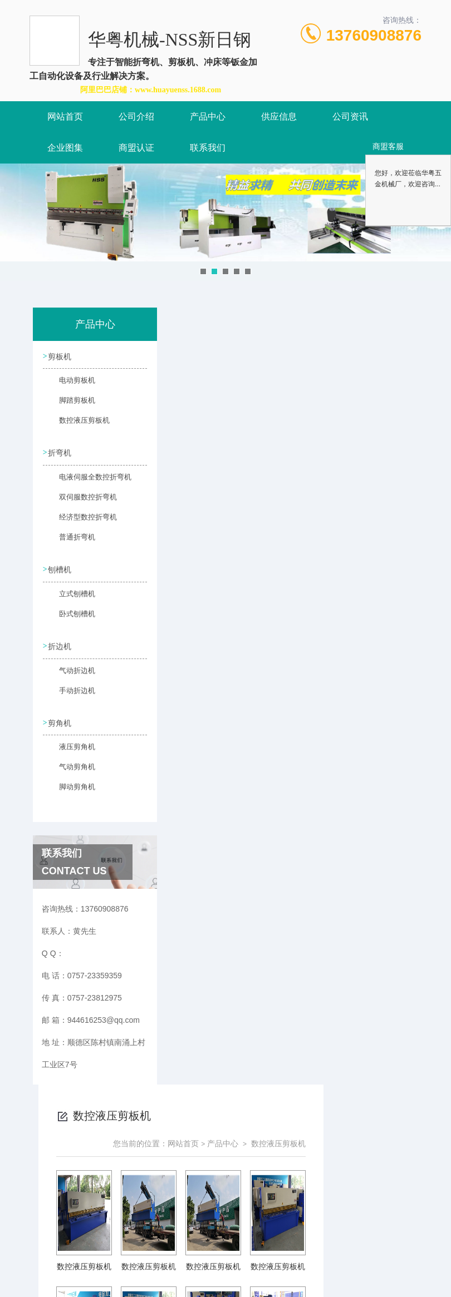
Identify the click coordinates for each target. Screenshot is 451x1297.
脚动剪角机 (71, 795)
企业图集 (65, 147)
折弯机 (61, 453)
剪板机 (61, 356)
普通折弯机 (71, 543)
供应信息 (279, 116)
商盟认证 (136, 147)
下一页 (311, 760)
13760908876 (373, 35)
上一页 (246, 760)
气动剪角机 (71, 775)
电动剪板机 (71, 385)
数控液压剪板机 (78, 425)
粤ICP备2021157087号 (319, 1261)
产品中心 (208, 116)
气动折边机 (71, 677)
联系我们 (208, 147)
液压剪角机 (71, 755)
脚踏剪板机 (71, 405)
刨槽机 (61, 571)
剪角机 (61, 725)
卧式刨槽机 (71, 620)
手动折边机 (71, 697)
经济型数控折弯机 (80, 523)
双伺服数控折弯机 (80, 503)
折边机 (61, 648)
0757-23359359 (163, 1243)
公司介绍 (136, 116)
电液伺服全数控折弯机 (80, 483)
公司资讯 (350, 116)
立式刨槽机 (71, 600)
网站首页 (65, 116)
